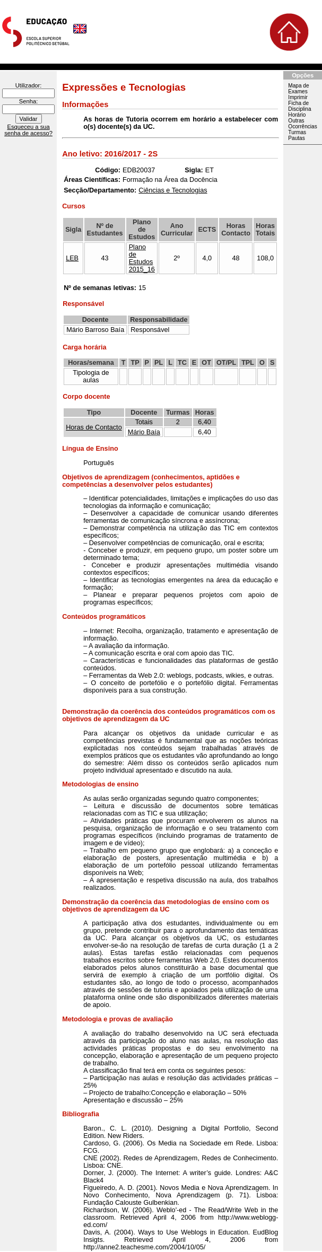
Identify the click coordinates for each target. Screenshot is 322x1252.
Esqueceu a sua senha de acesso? (28, 130)
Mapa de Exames (298, 88)
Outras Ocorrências (302, 123)
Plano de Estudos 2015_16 (142, 258)
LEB (72, 258)
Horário (297, 115)
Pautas (296, 138)
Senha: (28, 101)
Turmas (297, 132)
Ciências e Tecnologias (172, 190)
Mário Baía (144, 432)
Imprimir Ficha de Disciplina (299, 103)
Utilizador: (28, 85)
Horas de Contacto (94, 427)
